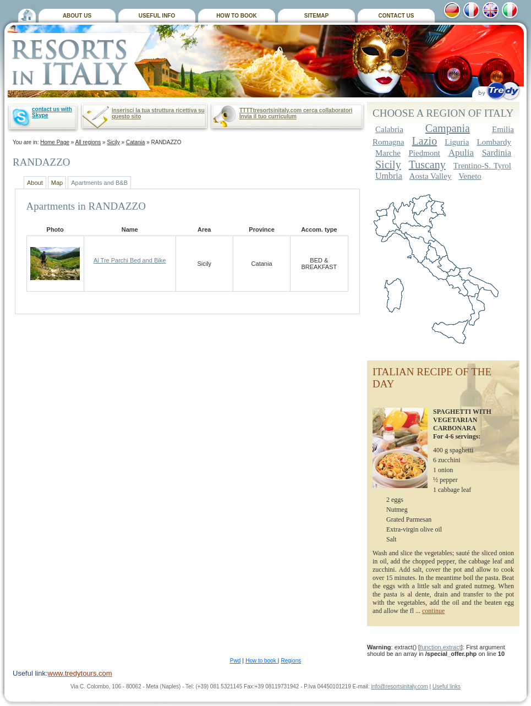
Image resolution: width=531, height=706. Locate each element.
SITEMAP (316, 16)
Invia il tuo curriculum (268, 116)
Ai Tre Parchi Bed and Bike (130, 260)
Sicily (113, 142)
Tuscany (427, 164)
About (35, 182)
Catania (135, 142)
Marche (388, 153)
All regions (88, 142)
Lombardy (494, 142)
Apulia (461, 152)
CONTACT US (396, 16)
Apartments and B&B (99, 182)
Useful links (447, 686)
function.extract (440, 647)
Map (57, 182)
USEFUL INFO (157, 16)
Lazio (424, 141)
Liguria (457, 142)
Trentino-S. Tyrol (482, 165)
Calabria (389, 129)
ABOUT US (77, 16)
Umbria (388, 175)
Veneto (469, 176)
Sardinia (496, 152)
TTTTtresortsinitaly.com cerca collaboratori (295, 110)
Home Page (54, 142)
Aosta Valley (430, 176)
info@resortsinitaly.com (399, 686)
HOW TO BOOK (236, 16)
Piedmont (425, 153)
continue (433, 611)
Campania (447, 128)
